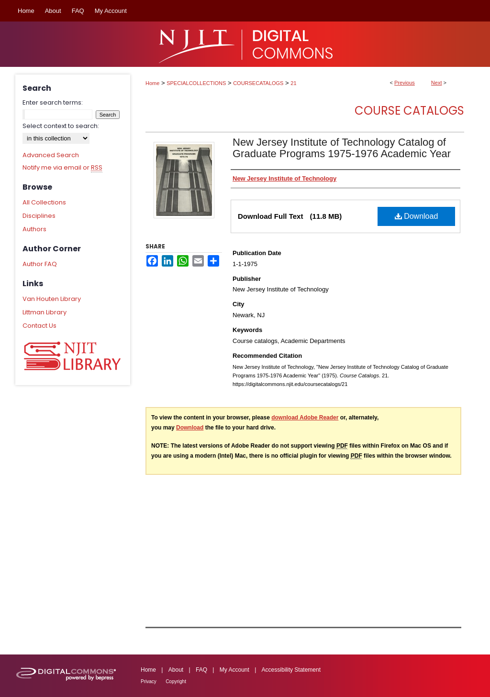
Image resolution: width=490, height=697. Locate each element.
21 (293, 83)
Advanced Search (50, 155)
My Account (234, 669)
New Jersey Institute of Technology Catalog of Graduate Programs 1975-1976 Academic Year (342, 148)
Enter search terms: (52, 102)
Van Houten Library (51, 298)
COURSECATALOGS (258, 83)
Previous (404, 83)
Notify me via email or (62, 167)
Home (152, 83)
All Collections (44, 202)
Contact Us (39, 325)
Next (436, 83)
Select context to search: (60, 125)
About (175, 669)
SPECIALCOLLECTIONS (196, 83)
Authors (34, 229)
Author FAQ (39, 263)
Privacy (148, 681)
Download (416, 216)
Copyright (176, 681)
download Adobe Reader (304, 417)
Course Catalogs (409, 110)
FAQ (201, 669)
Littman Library (44, 312)
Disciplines (39, 215)
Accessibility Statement (291, 669)
